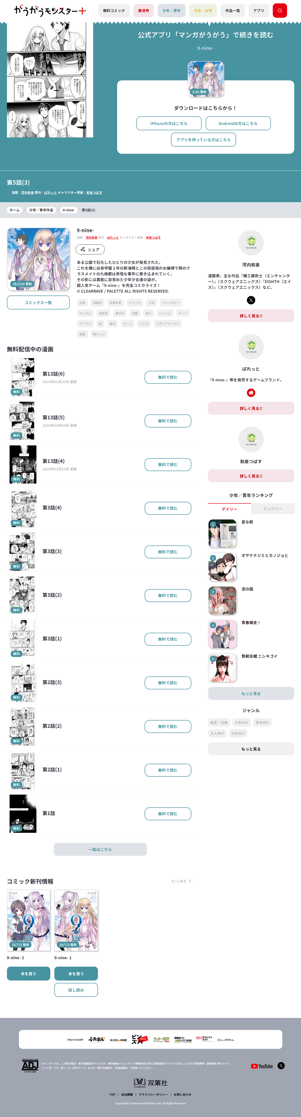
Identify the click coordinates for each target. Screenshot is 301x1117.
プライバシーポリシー (153, 1094)
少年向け (241, 722)
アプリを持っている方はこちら (203, 139)
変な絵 (247, 522)
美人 (149, 313)
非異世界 (115, 303)
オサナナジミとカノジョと (264, 555)
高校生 (103, 313)
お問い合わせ (183, 1094)
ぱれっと (50, 192)
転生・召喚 (219, 722)
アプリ (258, 10)
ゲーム (127, 323)
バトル (144, 323)
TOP (112, 1094)
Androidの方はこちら (238, 123)
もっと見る (251, 693)
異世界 (143, 10)
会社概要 (127, 1094)
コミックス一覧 (38, 302)
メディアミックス (167, 323)
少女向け (238, 733)
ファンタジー (171, 303)
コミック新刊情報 (30, 881)
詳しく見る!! (251, 316)
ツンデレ (85, 313)
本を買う (28, 973)
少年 (151, 303)
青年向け (262, 722)
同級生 (97, 303)
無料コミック (114, 10)
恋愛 (82, 303)
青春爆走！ (251, 622)
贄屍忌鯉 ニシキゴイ (259, 656)
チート (183, 313)
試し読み (76, 990)
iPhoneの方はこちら (168, 123)
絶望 (82, 334)
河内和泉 (27, 192)
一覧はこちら (100, 849)
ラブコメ (85, 323)
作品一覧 (232, 10)
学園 (135, 313)
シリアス (135, 303)
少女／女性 (203, 10)
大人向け (217, 733)
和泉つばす (94, 192)
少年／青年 (171, 10)
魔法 (113, 323)
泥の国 (247, 589)
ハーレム (165, 313)
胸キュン (99, 334)
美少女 (119, 313)
